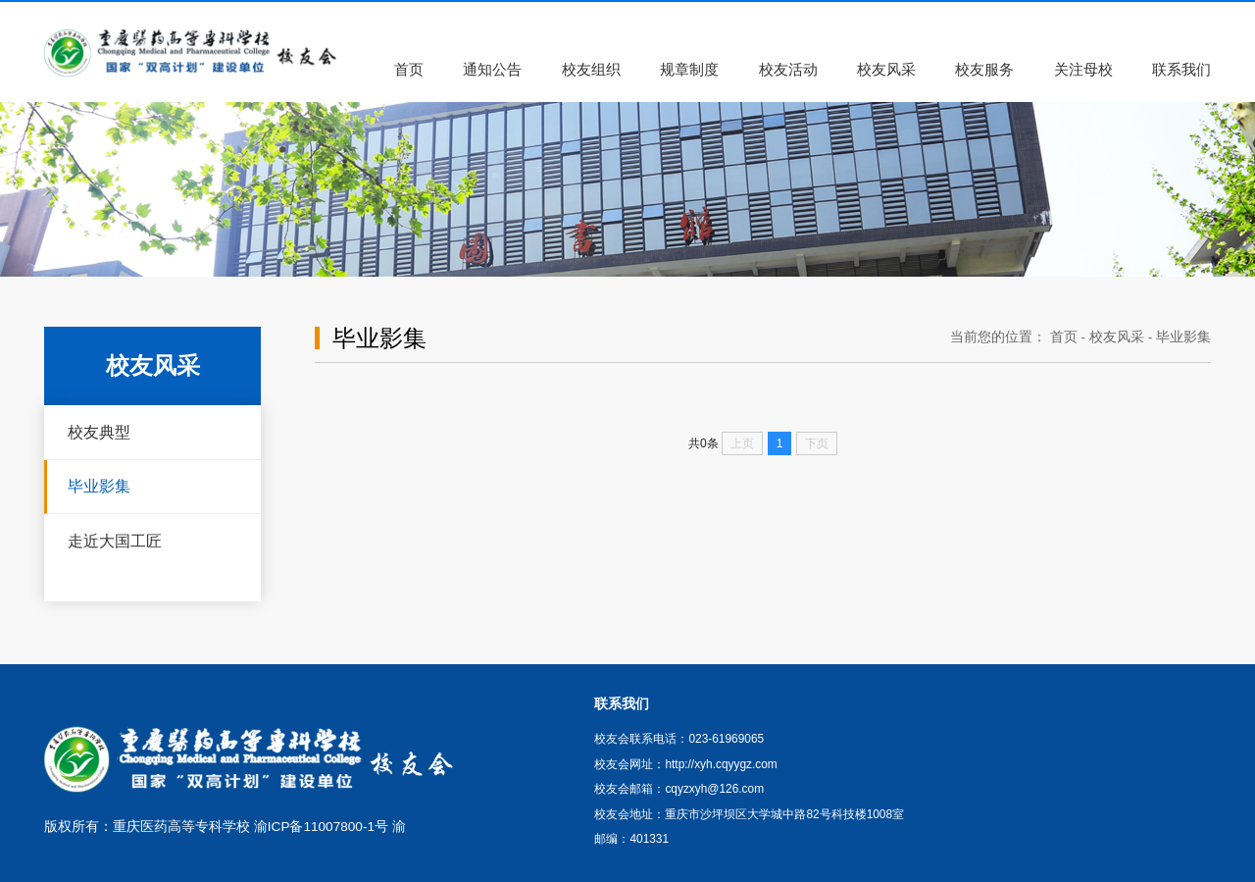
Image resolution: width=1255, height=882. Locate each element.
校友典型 (99, 432)
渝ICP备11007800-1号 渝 (330, 826)
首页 (1064, 337)
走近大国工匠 (115, 540)
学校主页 (1055, 12)
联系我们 (1133, 12)
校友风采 (1116, 337)
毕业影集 (99, 485)
